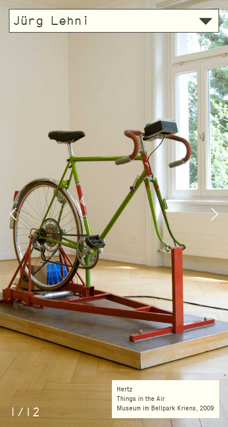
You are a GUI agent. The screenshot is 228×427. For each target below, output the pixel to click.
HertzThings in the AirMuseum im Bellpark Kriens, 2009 (165, 398)
